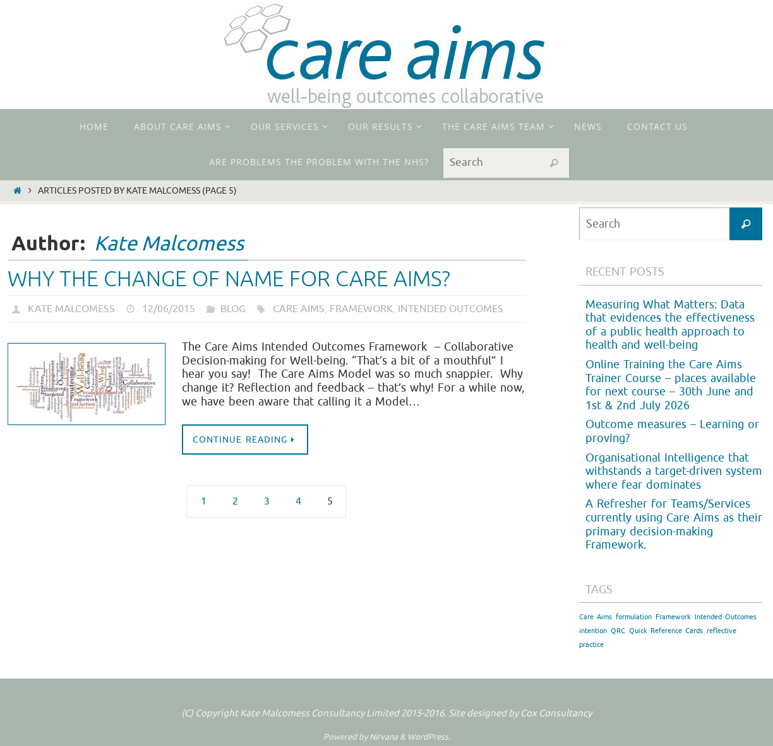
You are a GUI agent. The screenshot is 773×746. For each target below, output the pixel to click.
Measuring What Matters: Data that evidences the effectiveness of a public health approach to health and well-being (670, 325)
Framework (361, 309)
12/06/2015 (168, 309)
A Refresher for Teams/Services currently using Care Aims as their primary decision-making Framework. (673, 524)
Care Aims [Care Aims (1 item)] (595, 617)
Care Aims (299, 309)
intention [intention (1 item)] (593, 631)
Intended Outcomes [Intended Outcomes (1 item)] (726, 617)
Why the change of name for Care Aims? (229, 279)
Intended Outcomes (450, 309)
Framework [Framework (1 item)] (673, 617)
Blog (233, 309)
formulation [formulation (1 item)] (634, 617)
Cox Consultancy (556, 714)
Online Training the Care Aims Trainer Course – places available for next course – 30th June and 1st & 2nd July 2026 (670, 385)
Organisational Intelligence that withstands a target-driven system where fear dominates (673, 471)
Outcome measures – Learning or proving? (672, 431)
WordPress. (428, 736)
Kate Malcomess (169, 244)
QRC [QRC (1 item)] (618, 631)
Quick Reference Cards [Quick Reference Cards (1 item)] (666, 631)
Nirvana (383, 736)
